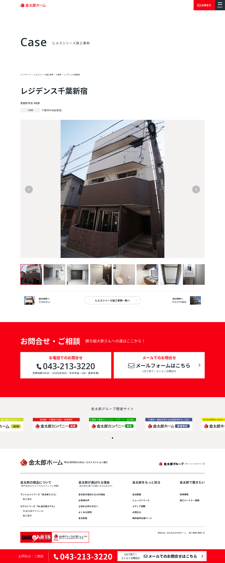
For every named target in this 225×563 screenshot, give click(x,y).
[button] (100, 438)
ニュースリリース (141, 500)
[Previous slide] (29, 189)
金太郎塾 (82, 518)
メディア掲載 (138, 506)
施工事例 (27, 499)
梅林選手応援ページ (142, 518)
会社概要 (136, 494)
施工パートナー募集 (189, 500)
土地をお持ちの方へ (88, 506)
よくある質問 (85, 512)
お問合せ (136, 512)
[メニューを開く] (220, 5)
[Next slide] (196, 189)
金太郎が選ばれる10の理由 (91, 494)
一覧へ (112, 300)
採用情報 (184, 494)
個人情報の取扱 (195, 533)
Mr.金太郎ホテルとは (33, 510)
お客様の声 (83, 500)
